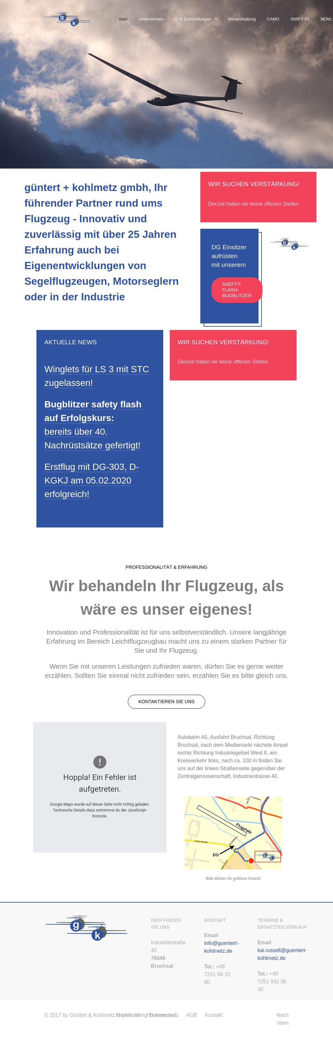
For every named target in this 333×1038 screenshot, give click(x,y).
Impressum (128, 1015)
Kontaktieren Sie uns (166, 701)
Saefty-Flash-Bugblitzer (236, 289)
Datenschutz (164, 1015)
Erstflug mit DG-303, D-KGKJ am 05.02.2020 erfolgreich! (91, 480)
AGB (191, 1015)
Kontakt (213, 1015)
